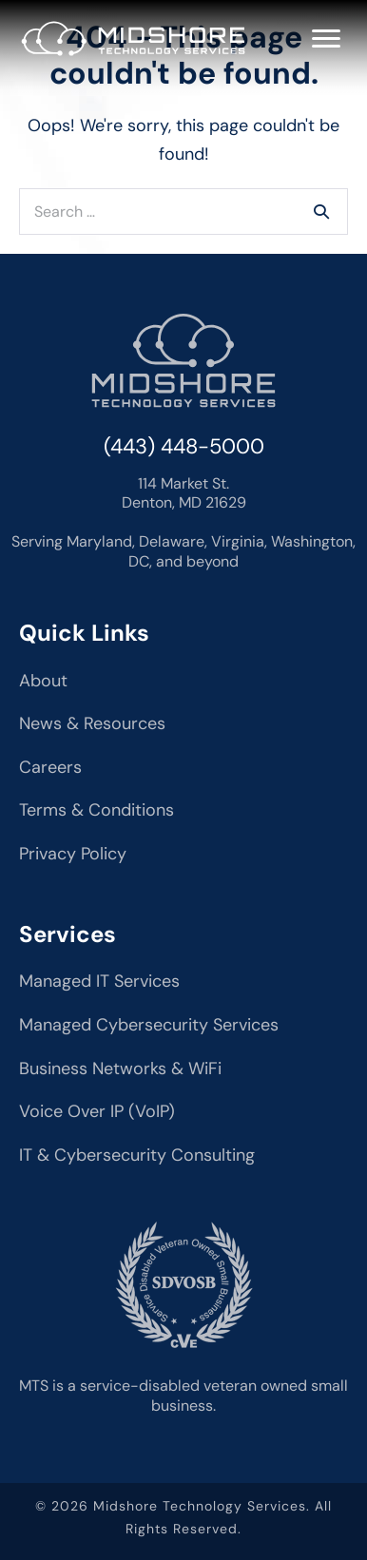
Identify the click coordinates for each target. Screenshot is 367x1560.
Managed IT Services (99, 981)
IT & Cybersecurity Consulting (137, 1155)
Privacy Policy (72, 853)
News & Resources (92, 723)
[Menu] (326, 39)
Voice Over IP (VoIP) (97, 1111)
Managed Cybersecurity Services (149, 1024)
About (43, 680)
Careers (50, 767)
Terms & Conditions (96, 810)
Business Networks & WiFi (120, 1068)
